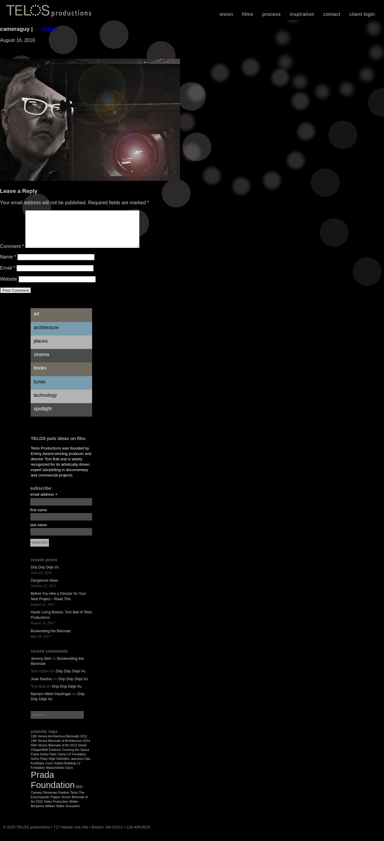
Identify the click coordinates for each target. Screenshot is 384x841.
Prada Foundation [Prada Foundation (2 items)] (53, 787)
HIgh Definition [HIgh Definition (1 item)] (59, 766)
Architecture (46, 334)
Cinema (41, 361)
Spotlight (43, 415)
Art (36, 320)
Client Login (362, 14)
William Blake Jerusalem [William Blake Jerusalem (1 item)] (62, 813)
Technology (45, 402)
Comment (12, 253)
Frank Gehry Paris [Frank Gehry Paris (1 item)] (43, 761)
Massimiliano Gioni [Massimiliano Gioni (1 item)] (59, 775)
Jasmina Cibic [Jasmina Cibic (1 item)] (81, 766)
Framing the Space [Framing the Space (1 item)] (75, 757)
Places (40, 348)
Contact (331, 14)
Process (271, 14)
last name (38, 532)
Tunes (39, 388)
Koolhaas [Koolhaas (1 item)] (37, 770)
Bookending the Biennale (50, 638)
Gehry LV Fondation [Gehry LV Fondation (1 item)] (72, 761)
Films (247, 14)
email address (44, 501)
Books (40, 375)
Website (8, 286)
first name (38, 517)
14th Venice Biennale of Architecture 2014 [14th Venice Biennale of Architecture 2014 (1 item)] (60, 748)
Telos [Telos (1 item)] (74, 799)
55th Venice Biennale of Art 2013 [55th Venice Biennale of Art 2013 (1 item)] (54, 752)
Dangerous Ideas (44, 588)
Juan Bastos (41, 686)
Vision (226, 14)
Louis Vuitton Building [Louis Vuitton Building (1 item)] (60, 770)
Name (8, 264)
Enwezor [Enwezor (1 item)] (55, 757)
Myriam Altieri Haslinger (51, 701)
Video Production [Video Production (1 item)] (56, 808)
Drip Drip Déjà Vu (44, 574)
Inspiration (302, 14)
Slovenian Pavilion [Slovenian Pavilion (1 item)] (56, 799)
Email (7, 275)
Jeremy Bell (41, 665)
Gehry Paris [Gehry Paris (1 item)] (39, 766)
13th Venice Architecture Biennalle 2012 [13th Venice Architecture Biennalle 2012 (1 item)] (59, 743)
